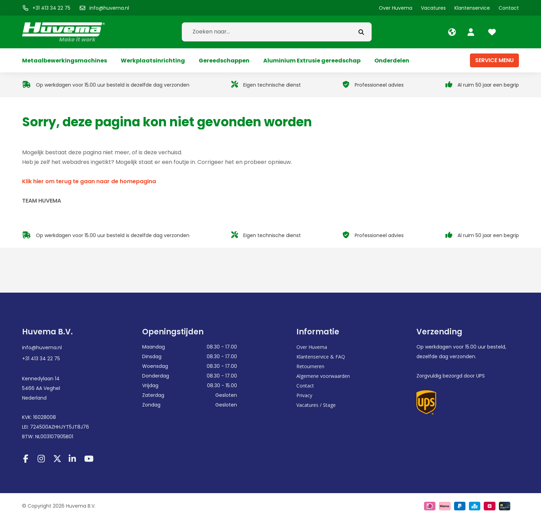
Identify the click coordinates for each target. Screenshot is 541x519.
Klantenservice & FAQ (320, 356)
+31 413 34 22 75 (41, 358)
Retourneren (310, 366)
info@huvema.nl (42, 347)
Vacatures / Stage (316, 405)
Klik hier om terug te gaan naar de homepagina (89, 181)
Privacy (304, 395)
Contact (305, 385)
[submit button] (361, 31)
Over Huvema (311, 347)
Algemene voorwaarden (323, 376)
